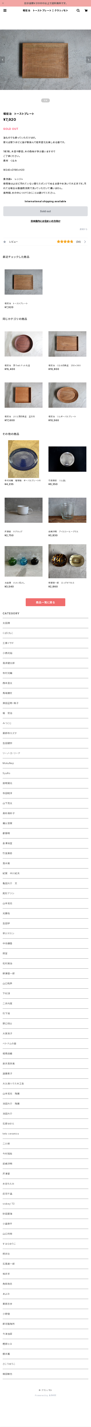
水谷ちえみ (8, 1183)
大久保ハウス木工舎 (13, 1083)
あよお (6, 1293)
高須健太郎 (9, 663)
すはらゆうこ (9, 1243)
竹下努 (6, 1013)
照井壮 (6, 1253)
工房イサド (8, 643)
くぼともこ (8, 633)
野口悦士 (7, 1023)
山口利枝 (7, 1233)
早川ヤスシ (8, 933)
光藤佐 (6, 913)
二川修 (6, 1143)
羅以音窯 (7, 823)
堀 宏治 (7, 713)
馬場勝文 (7, 693)
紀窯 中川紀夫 (11, 873)
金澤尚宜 (7, 843)
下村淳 (6, 993)
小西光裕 (7, 653)
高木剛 (6, 863)
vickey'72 (9, 1203)
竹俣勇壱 (7, 853)
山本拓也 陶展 (11, 1093)
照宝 (5, 953)
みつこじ (7, 723)
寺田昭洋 (7, 793)
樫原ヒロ (7, 1343)
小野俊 (6, 1313)
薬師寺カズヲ (10, 733)
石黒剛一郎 (9, 1263)
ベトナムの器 (9, 1043)
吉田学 (6, 923)
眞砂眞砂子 (9, 813)
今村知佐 (7, 1153)
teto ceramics (11, 1133)
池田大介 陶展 (11, 1103)
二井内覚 (7, 1003)
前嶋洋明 (7, 1163)
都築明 (6, 833)
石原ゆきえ (8, 1123)
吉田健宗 (7, 743)
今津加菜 (7, 1333)
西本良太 (7, 683)
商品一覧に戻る (45, 602)
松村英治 (7, 963)
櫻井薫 (6, 1353)
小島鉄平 (7, 1223)
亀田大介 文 (10, 883)
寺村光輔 (7, 673)
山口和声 (7, 983)
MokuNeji (8, 763)
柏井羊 (6, 1273)
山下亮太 (7, 803)
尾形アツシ (8, 893)
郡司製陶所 (9, 1323)
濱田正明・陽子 (11, 703)
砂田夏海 (7, 1213)
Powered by (45, 1395)
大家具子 (7, 1033)
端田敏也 (7, 1374)
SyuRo (6, 773)
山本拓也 (7, 903)
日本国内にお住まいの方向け (45, 221)
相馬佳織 (7, 1053)
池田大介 (7, 1113)
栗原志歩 (7, 1303)
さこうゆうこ (9, 1363)
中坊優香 (7, 943)
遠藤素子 (7, 1073)
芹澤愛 (6, 1173)
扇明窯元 (7, 783)
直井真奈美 (9, 1063)
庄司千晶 (7, 1193)
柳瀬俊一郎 (9, 973)
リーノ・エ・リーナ (11, 753)
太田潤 (6, 623)
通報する (84, 229)
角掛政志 (7, 1283)
